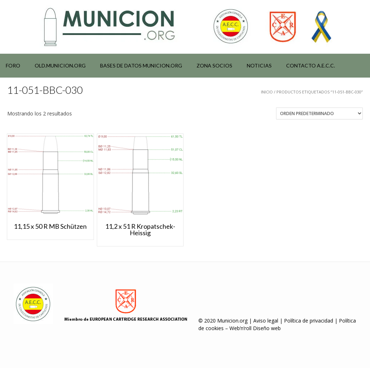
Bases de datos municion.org (141, 65)
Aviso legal (265, 320)
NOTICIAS (259, 65)
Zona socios (214, 65)
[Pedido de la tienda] (319, 113)
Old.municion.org (60, 65)
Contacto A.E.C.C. (310, 65)
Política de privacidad (308, 320)
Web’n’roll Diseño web (255, 328)
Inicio (267, 92)
